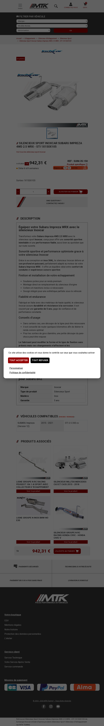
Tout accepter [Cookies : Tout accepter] (18, 360)
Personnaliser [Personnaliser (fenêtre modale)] (16, 368)
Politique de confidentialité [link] (22, 372)
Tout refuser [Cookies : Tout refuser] (40, 360)
